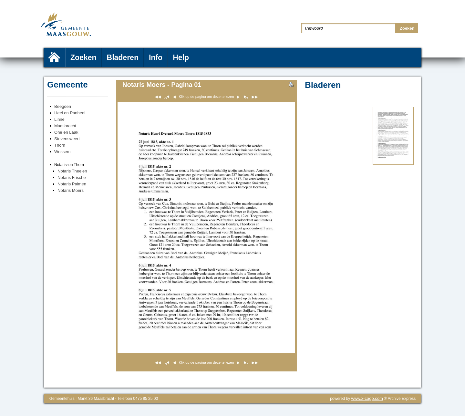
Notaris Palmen (71, 184)
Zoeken (83, 57)
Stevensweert (67, 138)
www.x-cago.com (367, 398)
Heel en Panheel (69, 112)
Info (155, 57)
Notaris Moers (70, 190)
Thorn (59, 145)
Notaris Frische (71, 177)
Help (181, 57)
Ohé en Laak (66, 132)
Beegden (62, 106)
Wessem (62, 151)
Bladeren (123, 57)
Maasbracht (65, 125)
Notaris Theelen (72, 171)
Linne (59, 119)
